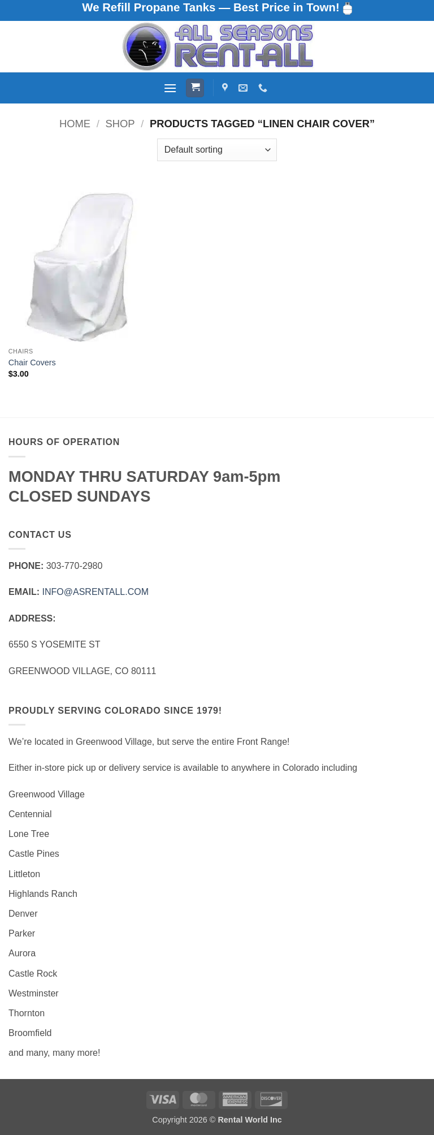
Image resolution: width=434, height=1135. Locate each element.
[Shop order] (217, 150)
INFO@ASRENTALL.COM (95, 592)
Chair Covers (32, 362)
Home (74, 124)
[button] (170, 88)
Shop (119, 124)
